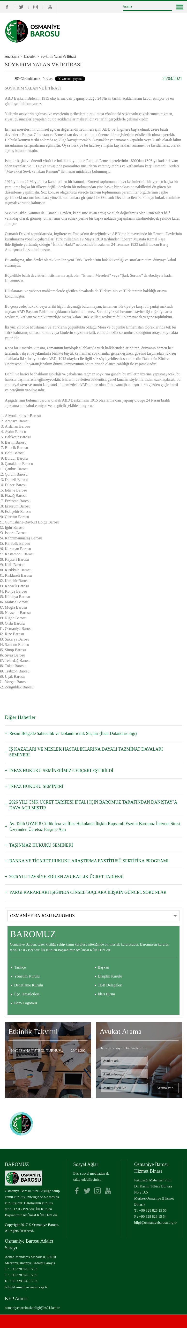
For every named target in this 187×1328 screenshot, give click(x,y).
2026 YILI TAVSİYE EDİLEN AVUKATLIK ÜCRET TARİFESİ (66, 876)
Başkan (103, 967)
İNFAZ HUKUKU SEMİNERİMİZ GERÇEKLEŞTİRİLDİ (61, 770)
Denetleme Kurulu (28, 985)
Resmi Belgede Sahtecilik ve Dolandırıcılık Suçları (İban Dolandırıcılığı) (73, 733)
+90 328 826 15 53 (23, 1269)
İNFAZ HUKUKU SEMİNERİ (36, 786)
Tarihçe (20, 967)
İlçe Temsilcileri (26, 994)
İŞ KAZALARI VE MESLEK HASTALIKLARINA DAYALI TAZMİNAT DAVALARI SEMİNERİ (86, 752)
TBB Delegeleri (110, 985)
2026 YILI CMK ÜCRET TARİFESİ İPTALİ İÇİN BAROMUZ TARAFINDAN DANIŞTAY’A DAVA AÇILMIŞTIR (93, 805)
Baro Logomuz (25, 1003)
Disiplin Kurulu (110, 976)
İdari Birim (106, 994)
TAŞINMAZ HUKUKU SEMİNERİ (41, 845)
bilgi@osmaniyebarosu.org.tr (155, 1222)
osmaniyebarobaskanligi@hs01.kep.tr (32, 1308)
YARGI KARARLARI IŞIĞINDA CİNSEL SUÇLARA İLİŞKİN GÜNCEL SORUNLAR (87, 892)
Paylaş (47, 79)
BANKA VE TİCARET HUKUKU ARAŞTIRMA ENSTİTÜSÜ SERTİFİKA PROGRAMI (89, 860)
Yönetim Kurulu (27, 976)
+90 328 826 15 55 (152, 1210)
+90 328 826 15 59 (23, 1275)
